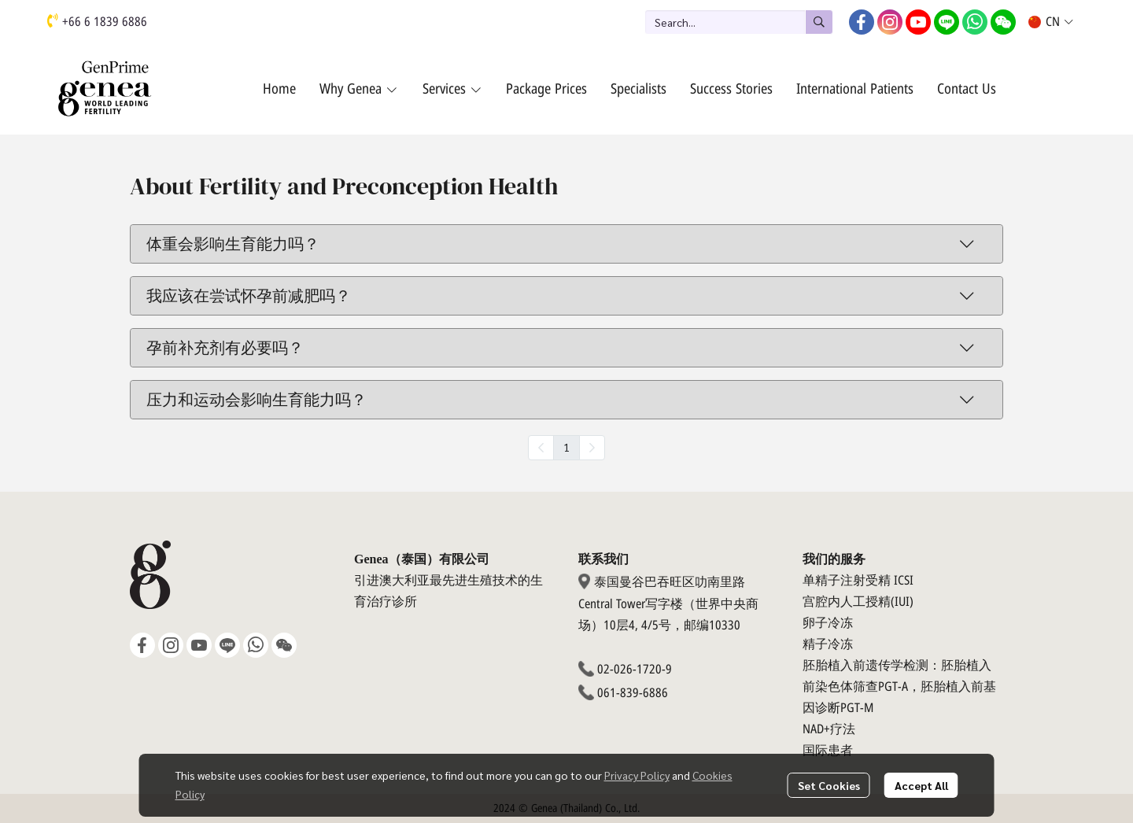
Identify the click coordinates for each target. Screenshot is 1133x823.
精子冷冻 (828, 644)
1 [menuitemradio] (566, 447)
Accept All (921, 785)
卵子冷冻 (828, 623)
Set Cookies (829, 785)
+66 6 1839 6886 (104, 22)
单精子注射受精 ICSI (858, 580)
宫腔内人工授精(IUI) (858, 601)
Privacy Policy (637, 775)
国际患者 (828, 750)
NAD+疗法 (829, 729)
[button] (738, 22)
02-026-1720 (629, 669)
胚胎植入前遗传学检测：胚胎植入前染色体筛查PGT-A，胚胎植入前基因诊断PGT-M (899, 687)
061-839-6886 (632, 693)
